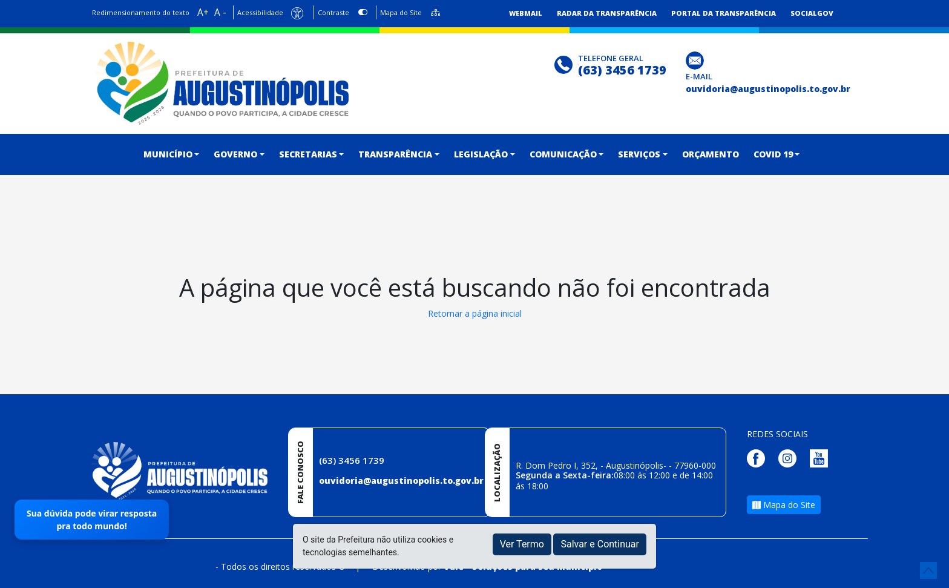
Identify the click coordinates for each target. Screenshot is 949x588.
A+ (203, 12)
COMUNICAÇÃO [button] (563, 154)
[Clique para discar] (565, 63)
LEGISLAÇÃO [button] (481, 154)
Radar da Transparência (607, 13)
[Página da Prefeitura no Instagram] (790, 457)
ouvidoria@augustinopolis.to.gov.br (401, 480)
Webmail (525, 13)
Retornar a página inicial (475, 313)
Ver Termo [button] (522, 544)
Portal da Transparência (723, 13)
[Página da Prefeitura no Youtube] (822, 457)
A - (220, 12)
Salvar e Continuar (599, 544)
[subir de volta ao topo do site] (928, 570)
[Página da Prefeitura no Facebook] (759, 457)
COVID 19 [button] (773, 154)
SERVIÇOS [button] (639, 154)
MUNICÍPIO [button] (167, 154)
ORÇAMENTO (710, 154)
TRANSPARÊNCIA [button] (395, 154)
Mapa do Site (401, 12)
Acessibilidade (260, 12)
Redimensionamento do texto (140, 12)
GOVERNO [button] (235, 154)
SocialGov (811, 13)
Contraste (333, 12)
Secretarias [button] (308, 154)
